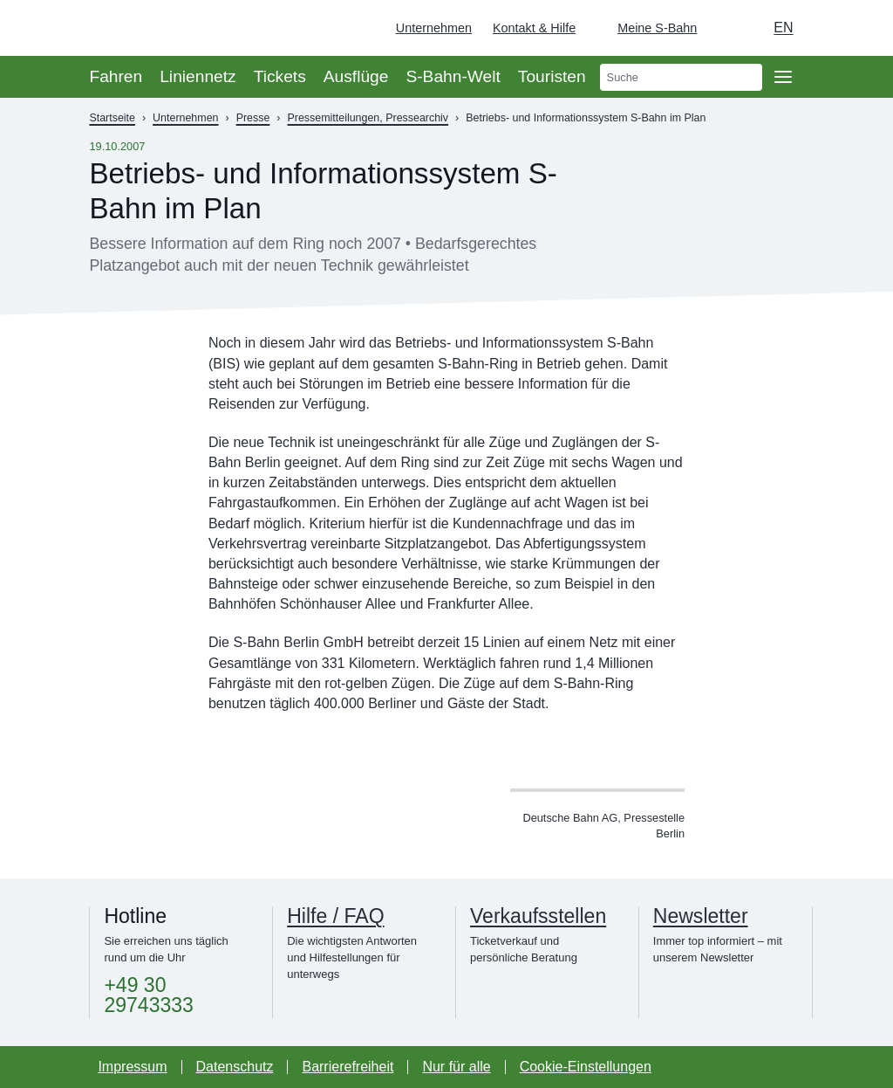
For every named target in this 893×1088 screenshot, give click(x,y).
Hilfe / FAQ (335, 916)
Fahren (115, 76)
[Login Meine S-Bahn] (646, 28)
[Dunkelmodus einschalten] (726, 28)
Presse (253, 118)
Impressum (132, 1066)
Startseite (112, 118)
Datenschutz (235, 1066)
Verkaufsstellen (538, 916)
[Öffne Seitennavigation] (783, 77)
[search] (681, 77)
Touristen (552, 76)
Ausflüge (356, 76)
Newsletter (700, 916)
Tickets (280, 76)
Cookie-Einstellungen (585, 1066)
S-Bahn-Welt (453, 76)
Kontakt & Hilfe (534, 28)
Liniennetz (197, 76)
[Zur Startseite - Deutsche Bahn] (855, 28)
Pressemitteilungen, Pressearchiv (368, 118)
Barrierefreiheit (347, 1066)
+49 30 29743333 (148, 995)
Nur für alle (456, 1066)
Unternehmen (434, 28)
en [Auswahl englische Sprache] (783, 27)
